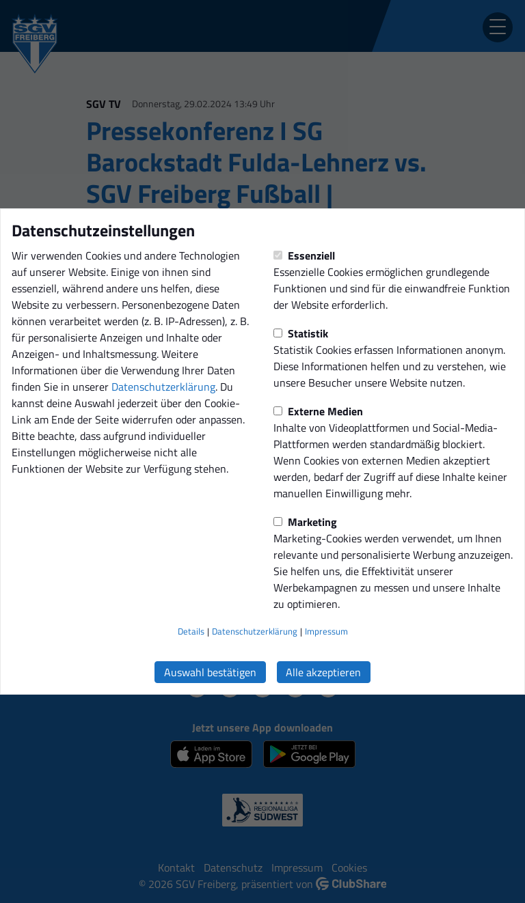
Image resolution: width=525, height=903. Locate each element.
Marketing (305, 522)
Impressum (326, 631)
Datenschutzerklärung (163, 386)
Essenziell (304, 255)
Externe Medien (318, 411)
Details (191, 631)
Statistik (300, 333)
